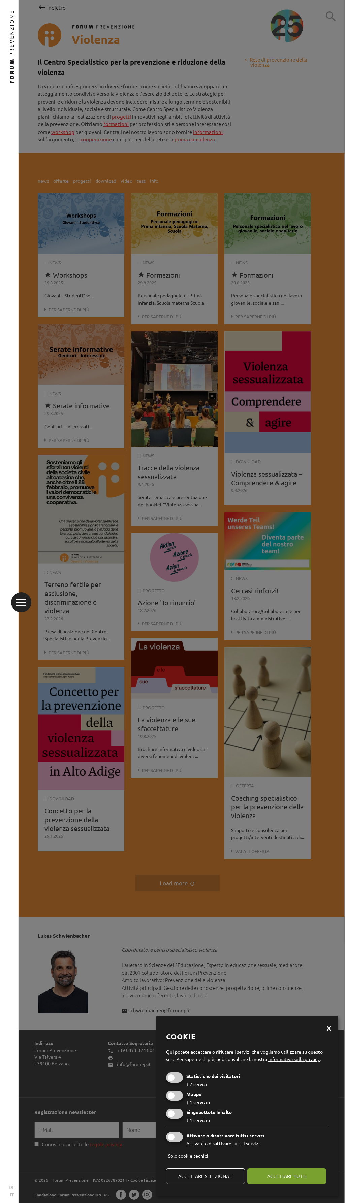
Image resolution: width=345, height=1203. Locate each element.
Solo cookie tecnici (188, 1156)
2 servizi (196, 1084)
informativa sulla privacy (294, 1059)
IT (12, 1194)
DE (12, 1187)
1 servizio (198, 1102)
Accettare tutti (287, 1176)
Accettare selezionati (205, 1176)
